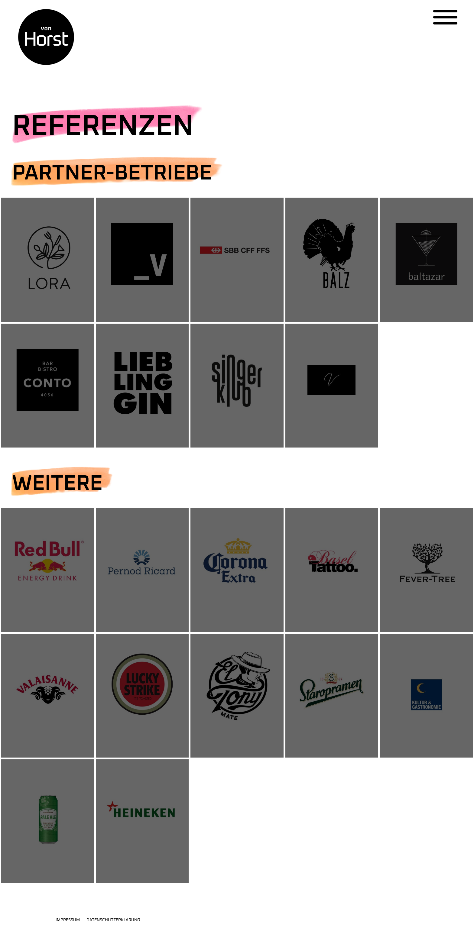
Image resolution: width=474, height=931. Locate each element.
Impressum (68, 920)
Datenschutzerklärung (113, 920)
